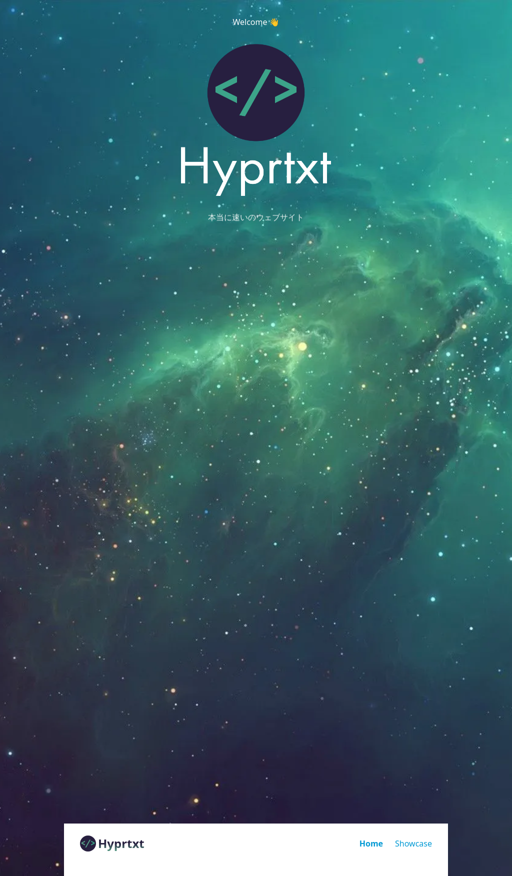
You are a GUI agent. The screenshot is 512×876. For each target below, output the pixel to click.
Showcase (413, 843)
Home (371, 843)
